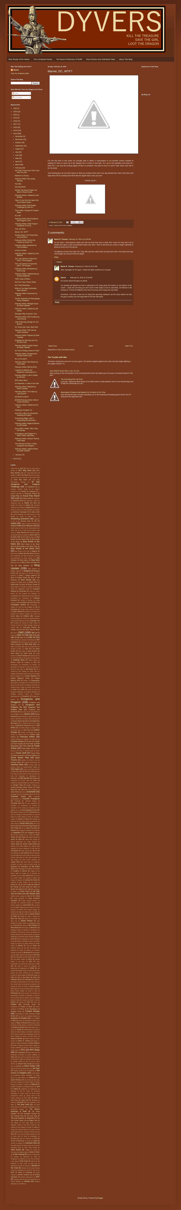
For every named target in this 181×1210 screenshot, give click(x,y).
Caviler (36, 596)
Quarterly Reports (32, 1016)
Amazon (37, 509)
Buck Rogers (15, 587)
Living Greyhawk (19, 898)
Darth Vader (21, 651)
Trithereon (28, 1138)
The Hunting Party (17, 1116)
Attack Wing (14, 528)
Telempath (20, 1102)
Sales (12, 1057)
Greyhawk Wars (16, 803)
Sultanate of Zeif (16, 1091)
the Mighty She (32, 1120)
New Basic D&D (18, 955)
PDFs (19, 986)
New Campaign (17, 957)
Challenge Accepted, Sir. (24, 410)
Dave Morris (15, 653)
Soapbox (69, 225)
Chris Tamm (33, 602)
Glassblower (32, 776)
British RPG (33, 582)
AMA (18, 509)
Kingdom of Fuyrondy (33, 868)
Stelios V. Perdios (23, 1084)
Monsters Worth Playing (26, 936)
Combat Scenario (24, 614)
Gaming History (16, 762)
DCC (14, 658)
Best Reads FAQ (23, 539)
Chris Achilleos (22, 602)
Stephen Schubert (16, 1086)
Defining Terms (19, 660)
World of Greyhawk (25, 1172)
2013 (15, 459)
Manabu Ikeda (23, 914)
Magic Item (28, 912)
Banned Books (17, 535)
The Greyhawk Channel (28, 1113)
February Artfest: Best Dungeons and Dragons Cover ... (26, 220)
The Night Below (27, 1123)
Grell (23, 792)
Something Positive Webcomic (22, 1075)
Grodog (34, 805)
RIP (36, 1034)
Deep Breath (36, 658)
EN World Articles (23, 727)
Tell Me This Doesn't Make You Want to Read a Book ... (26, 191)
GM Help (23, 778)
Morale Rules (17, 941)
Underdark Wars (31, 1143)
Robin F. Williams (18, 1045)
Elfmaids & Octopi (22, 725)
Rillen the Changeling (27, 1034)
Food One (34, 739)
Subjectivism (33, 1089)
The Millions (15, 1123)
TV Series (19, 1141)
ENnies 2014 (36, 727)
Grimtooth (13, 805)
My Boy (26, 948)
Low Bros (37, 905)
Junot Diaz (27, 862)
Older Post (129, 346)
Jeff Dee (34, 848)
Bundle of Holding (26, 587)
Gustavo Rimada (18, 812)
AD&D (17, 498)
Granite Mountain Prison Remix (21, 787)
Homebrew (34, 821)
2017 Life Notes (23, 475)
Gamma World (15, 767)
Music (35, 945)
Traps (20, 1138)
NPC (30, 961)
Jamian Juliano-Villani (30, 844)
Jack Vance (22, 837)
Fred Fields (29, 743)
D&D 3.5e (32, 635)
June (17, 155)
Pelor (25, 986)
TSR (35, 1138)
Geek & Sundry (35, 769)
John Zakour (15, 859)
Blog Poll (16, 562)
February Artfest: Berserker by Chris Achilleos (25, 246)
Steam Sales (29, 1082)
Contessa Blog (33, 618)
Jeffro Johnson (25, 850)
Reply (56, 257)
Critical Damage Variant (30, 625)
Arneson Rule (25, 521)
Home (91, 346)
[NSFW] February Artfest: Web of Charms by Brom (26, 401)
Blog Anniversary (29, 555)
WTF (38, 1177)
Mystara (34, 948)
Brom (23, 584)
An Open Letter (34, 512)
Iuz (39, 832)
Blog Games (24, 560)
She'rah (18, 1066)
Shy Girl (13, 1068)
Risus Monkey (15, 1036)
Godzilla (13, 782)
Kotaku (24, 873)
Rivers (25, 1036)
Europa (23, 732)
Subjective (24, 1089)
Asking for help (31, 526)
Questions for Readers (19, 1018)
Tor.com (13, 1138)
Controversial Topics (16, 620)
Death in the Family (24, 658)
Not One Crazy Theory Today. (25, 282)
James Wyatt (15, 844)
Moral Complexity (22, 939)
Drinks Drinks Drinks (33, 687)
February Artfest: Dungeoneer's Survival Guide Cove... (26, 355)
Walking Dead (23, 1152)
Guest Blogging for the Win (30, 810)
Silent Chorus (27, 1068)
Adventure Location (31, 500)
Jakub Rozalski (33, 837)
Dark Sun (28, 649)
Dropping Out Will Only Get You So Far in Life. (26, 341)
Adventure (37, 498)
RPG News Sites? (21, 380)
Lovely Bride (26, 905)
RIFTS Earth (14, 1034)
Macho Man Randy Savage (28, 909)
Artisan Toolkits (16, 526)
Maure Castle (22, 923)
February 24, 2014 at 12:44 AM (81, 278)
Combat (13, 614)
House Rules (24, 823)
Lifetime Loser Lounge (17, 896)
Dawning (32, 655)
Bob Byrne (22, 573)
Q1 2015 (21, 1016)
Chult (19, 607)
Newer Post (52, 346)
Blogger (100, 1198)
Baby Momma (21, 532)
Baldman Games (35, 532)
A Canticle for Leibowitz (27, 491)
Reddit (19, 1029)
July (17, 152)
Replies (59, 262)
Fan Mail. (18, 184)
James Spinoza (32, 841)
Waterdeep (36, 1154)
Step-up (34, 1084)
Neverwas (27, 952)
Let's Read (25, 887)
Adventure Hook (18, 500)
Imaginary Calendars (25, 830)
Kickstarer (14, 866)
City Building (28, 607)
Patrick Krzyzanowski (19, 982)
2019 (15, 118)
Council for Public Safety (29, 623)
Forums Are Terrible (33, 741)
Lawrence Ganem (31, 878)
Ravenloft (37, 1025)
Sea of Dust (29, 1061)
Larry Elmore (26, 875)
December (19, 136)
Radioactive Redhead (31, 1020)
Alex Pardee (20, 507)
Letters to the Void (60, 225)
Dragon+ (25, 680)
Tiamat (26, 1132)
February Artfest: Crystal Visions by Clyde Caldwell (26, 346)
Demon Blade (33, 660)
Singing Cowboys (19, 1070)
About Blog (125, 59)
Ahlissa (28, 505)
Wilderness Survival (16, 1165)
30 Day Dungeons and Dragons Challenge (25, 484)
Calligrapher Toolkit (24, 589)
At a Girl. (18, 216)
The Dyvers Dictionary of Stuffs (69, 59)
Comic (35, 614)
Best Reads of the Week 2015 (25, 548)
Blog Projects (26, 562)
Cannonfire (22, 591)
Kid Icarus (36, 866)
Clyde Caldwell (18, 611)
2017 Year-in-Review (21, 477)
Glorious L (14, 778)
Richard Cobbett (33, 1032)
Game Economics (19, 755)
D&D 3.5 (20, 635)
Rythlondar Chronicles (17, 1054)
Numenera (31, 964)
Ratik (30, 1025)
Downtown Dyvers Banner (25, 673)
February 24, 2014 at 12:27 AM (86, 266)
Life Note (36, 891)
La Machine (33, 873)
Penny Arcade (35, 986)
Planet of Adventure (26, 995)
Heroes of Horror (23, 819)
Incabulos (37, 830)
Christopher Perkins (18, 605)
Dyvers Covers (33, 716)
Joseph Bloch (15, 862)
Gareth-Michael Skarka (30, 767)
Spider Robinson (16, 1080)
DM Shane (29, 669)
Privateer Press (16, 1011)
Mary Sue (14, 921)
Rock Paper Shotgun (32, 1045)
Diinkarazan (25, 664)
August (18, 149)
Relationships (28, 1029)
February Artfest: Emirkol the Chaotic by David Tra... (25, 241)
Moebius (34, 932)
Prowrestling (18, 1013)
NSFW (23, 964)
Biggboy (34, 551)
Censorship (25, 598)
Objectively (14, 968)
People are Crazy (18, 988)
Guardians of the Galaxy (18, 808)
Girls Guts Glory (33, 773)
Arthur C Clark (25, 523)
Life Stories (31, 893)
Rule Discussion (33, 1052)
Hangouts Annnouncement (24, 814)
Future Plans (35, 753)
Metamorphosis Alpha (19, 925)
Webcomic (26, 1156)
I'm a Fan (14, 828)
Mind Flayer (24, 927)
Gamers (23, 760)
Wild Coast (23, 1163)
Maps (15, 916)
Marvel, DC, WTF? (21, 232)
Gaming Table (33, 764)
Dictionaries (14, 664)
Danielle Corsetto (16, 649)
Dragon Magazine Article (20, 678)
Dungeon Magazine (31, 692)
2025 (15, 112)
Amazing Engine (27, 509)
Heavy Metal (21, 817)
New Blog (28, 955)
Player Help (28, 997)
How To (35, 823)
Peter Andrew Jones (32, 988)
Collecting (35, 611)
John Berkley (36, 853)
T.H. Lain (27, 1098)
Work (12, 1172)
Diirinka (34, 664)
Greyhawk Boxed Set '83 (30, 794)
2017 (15, 124)
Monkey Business (16, 934)
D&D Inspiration (16, 644)
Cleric (38, 609)
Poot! (35, 1002)
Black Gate (14, 553)
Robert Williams (34, 1043)
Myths (21, 950)
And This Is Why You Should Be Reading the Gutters (26, 414)
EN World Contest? (22, 397)
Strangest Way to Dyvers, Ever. (26, 314)
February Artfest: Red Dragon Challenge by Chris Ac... (25, 206)
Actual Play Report (31, 496)
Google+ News (18, 785)
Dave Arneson (32, 651)
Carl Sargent (23, 593)
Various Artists (27, 1145)
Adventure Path (16, 503)
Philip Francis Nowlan (18, 991)
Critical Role (15, 627)
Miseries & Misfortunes (30, 930)
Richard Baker (21, 1032)
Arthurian (35, 523)
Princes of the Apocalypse (28, 1009)
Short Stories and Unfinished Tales (100, 59)
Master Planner (27, 921)
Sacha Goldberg (32, 1054)
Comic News (15, 616)
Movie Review (29, 943)
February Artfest (27, 737)
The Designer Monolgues (27, 1107)
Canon (31, 591)
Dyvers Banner (22, 716)
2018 (15, 121)
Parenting (28, 979)
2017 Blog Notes (24, 470)
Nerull (19, 952)
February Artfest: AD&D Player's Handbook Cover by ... (26, 225)
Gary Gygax (15, 769)
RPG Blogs (35, 1050)
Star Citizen (27, 1080)
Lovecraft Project (25, 902)
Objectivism (23, 968)
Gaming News (17, 764)
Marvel (35, 918)
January (18, 455)
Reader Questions (19, 1027)
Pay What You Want (29, 984)
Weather (16, 1156)
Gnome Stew (25, 780)
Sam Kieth (21, 1057)
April (17, 161)
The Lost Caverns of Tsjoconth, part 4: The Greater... (26, 265)
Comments (17, 97)
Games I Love (33, 760)
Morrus (20, 943)
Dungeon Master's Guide (20, 694)
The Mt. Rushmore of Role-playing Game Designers (27, 299)
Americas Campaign (19, 512)
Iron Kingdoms (30, 832)
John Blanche (17, 855)
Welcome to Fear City (26, 1159)
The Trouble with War (57, 357)
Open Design (21, 975)
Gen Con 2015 (30, 771)
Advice (26, 503)
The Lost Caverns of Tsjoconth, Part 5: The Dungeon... (26, 259)
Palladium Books (16, 979)
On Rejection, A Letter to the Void (27, 383)
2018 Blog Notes (20, 479)
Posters (13, 1004)
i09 (22, 828)
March (17, 165)
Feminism (26, 739)
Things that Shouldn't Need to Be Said (22, 1129)
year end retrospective (31, 1179)
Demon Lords (15, 662)
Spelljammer (33, 1077)
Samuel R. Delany (18, 1059)
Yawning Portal (17, 1179)
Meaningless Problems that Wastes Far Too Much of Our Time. (83, 392)
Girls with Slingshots (18, 776)
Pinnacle (34, 993)
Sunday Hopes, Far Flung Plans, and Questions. (26, 236)
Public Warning (29, 1013)
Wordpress (20, 1170)
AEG (35, 503)
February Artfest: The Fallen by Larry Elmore (26, 393)
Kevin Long (22, 864)
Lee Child (34, 882)
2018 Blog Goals (35, 477)
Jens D (34, 850)
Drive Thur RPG (18, 689)
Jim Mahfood (14, 853)
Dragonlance (35, 680)
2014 (15, 134)
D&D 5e (31, 637)
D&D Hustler (33, 642)
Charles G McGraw (27, 600)
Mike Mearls (15, 927)
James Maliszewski (17, 841)
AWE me (23, 528)
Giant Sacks (22, 773)
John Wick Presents (31, 857)
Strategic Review (29, 1086)
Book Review (26, 580)
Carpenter (34, 593)
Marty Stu (28, 918)
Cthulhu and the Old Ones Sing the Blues (25, 629)
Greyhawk (31, 792)
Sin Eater (36, 1068)
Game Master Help (20, 757)
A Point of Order (20, 250)
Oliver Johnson (23, 973)
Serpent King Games (25, 1063)
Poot (28, 1002)
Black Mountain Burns (27, 553)
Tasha (12, 1102)
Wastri (29, 1154)
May (17, 158)
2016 (15, 127)
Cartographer (15, 596)
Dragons (15, 682)
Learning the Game (31, 880)
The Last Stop (32, 1116)
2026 (15, 108)
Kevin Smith (33, 864)
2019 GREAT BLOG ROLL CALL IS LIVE (64, 371)
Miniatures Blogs (16, 930)
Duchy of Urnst (32, 689)
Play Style (19, 997)
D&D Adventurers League (18, 640)
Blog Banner (28, 558)
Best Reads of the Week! (19, 59)
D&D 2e (34, 633)
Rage (12, 1023)
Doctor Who (33, 671)
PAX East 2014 (32, 982)
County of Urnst (15, 625)
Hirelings (34, 819)
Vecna (36, 1145)
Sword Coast (24, 1093)
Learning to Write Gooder (19, 882)
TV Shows (28, 1141)
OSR (12, 977)
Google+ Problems (31, 785)
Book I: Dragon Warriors (28, 575)
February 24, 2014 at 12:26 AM (80, 239)
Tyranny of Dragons (16, 1143)
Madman (13, 912)
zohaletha (21, 1183)
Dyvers (63, 278)
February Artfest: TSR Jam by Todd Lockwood (25, 331)
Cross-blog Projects (29, 627)
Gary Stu (25, 769)
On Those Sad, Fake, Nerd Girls (26, 327)
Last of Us (36, 875)
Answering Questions (20, 519)
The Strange (21, 1127)
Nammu (28, 950)
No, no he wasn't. (21, 359)
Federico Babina (15, 739)
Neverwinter (36, 952)
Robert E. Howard (24, 1041)
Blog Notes (35, 560)
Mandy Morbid (35, 914)
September (19, 146)
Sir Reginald (30, 1070)
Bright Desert (22, 582)
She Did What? (20, 187)
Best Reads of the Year (22, 551)
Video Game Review (30, 1147)
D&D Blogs (31, 640)
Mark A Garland (32, 916)
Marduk (22, 916)
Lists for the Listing (33, 896)
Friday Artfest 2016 (27, 748)
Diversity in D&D (25, 667)
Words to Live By (32, 1170)
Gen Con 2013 (17, 771)
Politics (13, 1002)
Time (12, 1134)
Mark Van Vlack (16, 918)
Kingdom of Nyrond (20, 871)
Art (35, 521)
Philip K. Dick (32, 991)
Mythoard (13, 950)
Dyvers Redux (17, 721)
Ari (16, 521)
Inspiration (16, 833)
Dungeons (25, 696)
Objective (34, 966)
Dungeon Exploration (17, 692)
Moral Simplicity (35, 939)
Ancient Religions (18, 514)
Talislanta (34, 1100)
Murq (27, 945)
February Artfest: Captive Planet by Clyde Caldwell (26, 450)
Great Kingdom (32, 789)
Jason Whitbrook (24, 848)
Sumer (28, 1091)
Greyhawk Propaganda (31, 799)
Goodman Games (34, 782)
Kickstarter (24, 866)
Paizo (35, 977)
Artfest (13, 523)
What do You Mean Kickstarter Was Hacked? (26, 289)
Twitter (35, 1141)
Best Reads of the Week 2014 (27, 546)
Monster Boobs (28, 934)
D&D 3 (13, 635)
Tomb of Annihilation (30, 1136)
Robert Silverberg (22, 1043)
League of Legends (16, 880)
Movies (20, 945)
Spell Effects (21, 1077)
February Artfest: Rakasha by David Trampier (25, 388)
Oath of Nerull (22, 966)
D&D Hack (24, 642)
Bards (26, 535)
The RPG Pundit (29, 1125)
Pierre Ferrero (25, 993)
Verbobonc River (16, 1147)
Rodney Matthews (16, 1047)
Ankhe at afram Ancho (28, 516)
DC (39, 655)
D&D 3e (14, 637)
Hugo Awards (33, 826)
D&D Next (28, 644)
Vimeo (35, 1150)
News (30, 959)
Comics (26, 616)
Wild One (34, 1163)
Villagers (27, 1150)
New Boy (36, 955)
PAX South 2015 (16, 984)
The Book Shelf (23, 1104)
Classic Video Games (27, 609)
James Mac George (31, 839)
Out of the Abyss (24, 977)
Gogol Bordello (22, 782)
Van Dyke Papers (16, 1145)
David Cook (28, 653)
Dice (35, 662)
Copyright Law (35, 620)
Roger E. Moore (28, 1047)
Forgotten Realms (17, 741)
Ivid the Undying (18, 835)
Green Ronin (15, 792)
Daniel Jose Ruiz (22, 646)
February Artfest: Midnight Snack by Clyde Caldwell (26, 305)
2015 (15, 130)
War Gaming (19, 1154)
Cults (14, 633)
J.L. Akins (29, 835)
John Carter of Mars (28, 855)
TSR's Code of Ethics (22, 279)
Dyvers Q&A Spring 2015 (32, 718)
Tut (12, 1141)
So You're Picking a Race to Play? (27, 351)
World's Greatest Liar (25, 1174)
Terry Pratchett (30, 1102)
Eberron (27, 721)
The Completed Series (42, 59)
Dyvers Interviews (16, 718)
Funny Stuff (21, 753)
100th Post (14, 468)
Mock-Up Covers (25, 932)
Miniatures (34, 927)
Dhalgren (27, 662)
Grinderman (24, 805)
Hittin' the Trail (15, 821)
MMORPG (14, 932)
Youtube (27, 1181)
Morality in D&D (27, 941)
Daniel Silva (33, 646)
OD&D (32, 968)
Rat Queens (22, 1025)
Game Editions (32, 755)
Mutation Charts (16, 948)
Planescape (14, 995)
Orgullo (35, 975)
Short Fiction (29, 1066)
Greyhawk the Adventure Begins (25, 801)
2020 (15, 115)
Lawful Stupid (18, 878)
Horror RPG (14, 823)
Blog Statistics (24, 565)
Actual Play (15, 496)
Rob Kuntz (33, 1036)
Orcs (29, 975)
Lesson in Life (15, 884)
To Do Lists (20, 1134)
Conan (24, 618)
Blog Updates (32, 568)
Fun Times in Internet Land (24, 750)
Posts (15, 93)
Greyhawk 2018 (15, 794)
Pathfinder (37, 979)
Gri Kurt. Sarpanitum (31, 803)
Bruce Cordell (32, 584)
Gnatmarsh (14, 780)
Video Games (16, 1150)
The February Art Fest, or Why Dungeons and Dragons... (26, 445)
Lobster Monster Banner (29, 900)
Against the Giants (16, 505)
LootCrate (13, 902)
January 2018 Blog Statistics (20, 846)
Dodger (13, 673)
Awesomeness (33, 528)
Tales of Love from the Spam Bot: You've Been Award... (27, 201)
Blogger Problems (16, 571)
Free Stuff (27, 746)
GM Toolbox (33, 778)
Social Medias (35, 1073)
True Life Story (20, 229)
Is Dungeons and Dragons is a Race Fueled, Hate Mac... (26, 434)
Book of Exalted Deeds (19, 577)
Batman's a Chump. (22, 176)
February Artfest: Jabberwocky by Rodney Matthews (27, 275)
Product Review (32, 1011)
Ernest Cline (17, 730)
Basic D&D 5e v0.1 (19, 537)
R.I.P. (32, 1018)
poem (25, 1000)
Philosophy (14, 993)
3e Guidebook (30, 487)
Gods (35, 780)
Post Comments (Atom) (66, 350)
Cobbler (27, 611)
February (18, 168)
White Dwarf (24, 1161)
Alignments (29, 507)
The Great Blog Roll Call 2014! (72, 379)
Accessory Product (30, 493)
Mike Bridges (33, 925)
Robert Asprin (29, 1038)
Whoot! (33, 1161)
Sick (19, 1068)
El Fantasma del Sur (27, 723)
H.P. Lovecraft (29, 812)
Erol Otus (27, 730)
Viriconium (14, 1152)
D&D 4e (22, 637)
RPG (23, 1050)
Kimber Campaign (19, 868)
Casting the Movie (26, 596)
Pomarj (21, 1002)
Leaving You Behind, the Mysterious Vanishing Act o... (26, 371)
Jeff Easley (14, 850)
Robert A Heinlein (16, 1038)
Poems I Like (34, 1000)
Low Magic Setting (18, 907)
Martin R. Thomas (61, 239)
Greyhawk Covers (18, 796)
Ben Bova (31, 537)
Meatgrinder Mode (34, 923)
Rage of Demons (22, 1023)
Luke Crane (29, 907)
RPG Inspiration (20, 1052)
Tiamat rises (34, 1132)
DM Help (20, 669)
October (18, 143)
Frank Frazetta (18, 743)
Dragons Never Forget (17, 687)
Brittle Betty (15, 584)
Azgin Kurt (14, 530)
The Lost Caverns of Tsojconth (22, 1118)
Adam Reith (27, 498)
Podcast (18, 1000)
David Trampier (23, 655)
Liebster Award (24, 891)
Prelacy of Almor (26, 1006)
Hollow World (25, 821)
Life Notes (18, 894)
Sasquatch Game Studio (33, 1059)
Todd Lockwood (30, 1134)
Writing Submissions (27, 1177)
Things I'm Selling (32, 1127)
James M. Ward (16, 839)
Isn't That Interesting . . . (23, 285)
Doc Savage (22, 671)
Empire (33, 725)
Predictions (14, 1006)
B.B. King (23, 530)
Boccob (31, 573)
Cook (26, 620)
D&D (21, 632)
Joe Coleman (25, 853)
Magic (20, 912)
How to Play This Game (18, 826)
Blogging (27, 571)
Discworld (13, 667)
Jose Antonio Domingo (30, 859)
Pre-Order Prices (29, 1004)
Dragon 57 (19, 676)
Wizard (27, 1165)
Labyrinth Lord (15, 875)
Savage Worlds (17, 1061)
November (19, 139)
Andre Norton (30, 514)
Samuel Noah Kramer (33, 1057)
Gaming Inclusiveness (30, 762)
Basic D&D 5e (35, 535)
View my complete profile (20, 73)
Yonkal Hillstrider (16, 1181)
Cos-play (16, 623)
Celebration (14, 598)
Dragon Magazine (31, 676)
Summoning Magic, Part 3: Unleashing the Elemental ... (26, 419)
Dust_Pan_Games (25, 711)
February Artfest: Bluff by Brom (26, 367)
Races (20, 1020)
